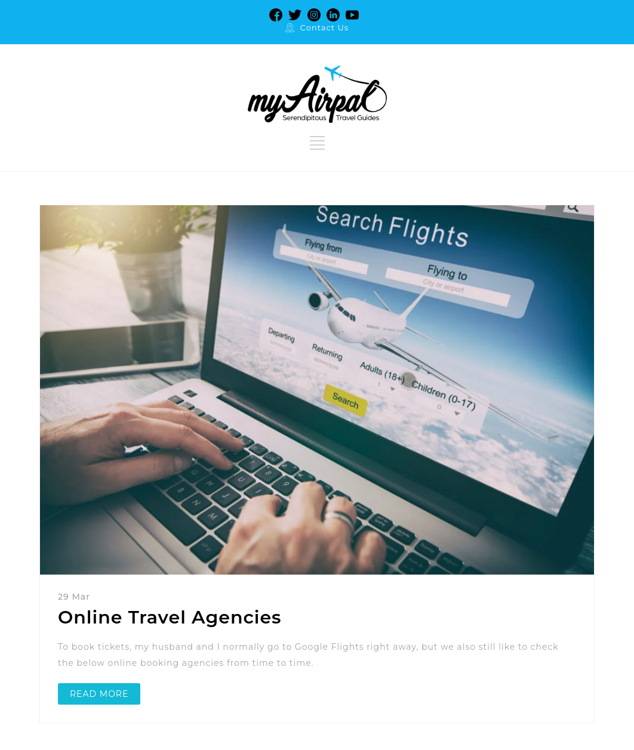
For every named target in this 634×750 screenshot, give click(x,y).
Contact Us (324, 27)
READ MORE (99, 694)
